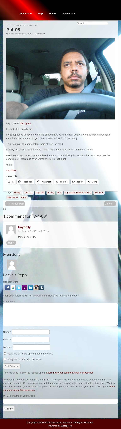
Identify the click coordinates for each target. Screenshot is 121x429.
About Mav (25, 14)
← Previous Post (15, 203)
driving (51, 192)
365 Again (25, 123)
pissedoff (99, 192)
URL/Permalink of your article (19, 399)
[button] (8, 287)
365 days (11, 170)
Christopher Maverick (61, 422)
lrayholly (24, 227)
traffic (24, 197)
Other (52, 14)
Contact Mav (68, 14)
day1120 (40, 192)
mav (11, 33)
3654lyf (17, 192)
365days (28, 192)
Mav (60, 192)
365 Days (10, 26)
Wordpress (66, 426)
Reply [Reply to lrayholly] (11, 242)
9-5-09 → (110, 203)
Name (7, 336)
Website (7, 351)
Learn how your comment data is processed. (70, 376)
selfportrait (12, 197)
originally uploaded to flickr (78, 192)
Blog (40, 14)
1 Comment (39, 33)
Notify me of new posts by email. (24, 363)
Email (7, 343)
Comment (9, 301)
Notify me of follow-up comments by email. (30, 357)
